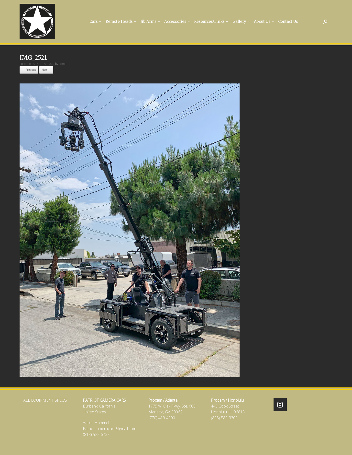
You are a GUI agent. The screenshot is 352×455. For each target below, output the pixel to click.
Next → (46, 69)
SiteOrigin (172, 445)
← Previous (29, 69)
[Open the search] (325, 21)
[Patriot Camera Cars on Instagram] (280, 404)
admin (63, 64)
